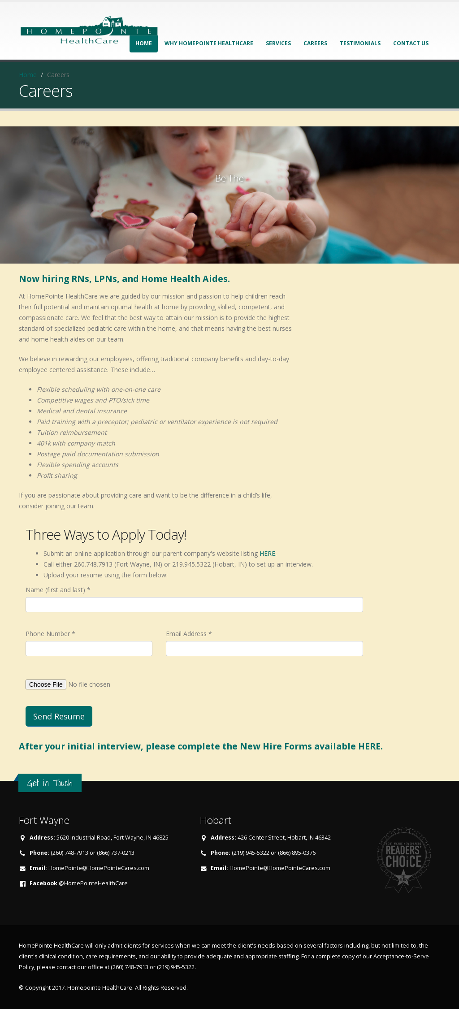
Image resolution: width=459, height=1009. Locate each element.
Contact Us (411, 43)
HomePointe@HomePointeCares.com (98, 868)
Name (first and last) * (58, 589)
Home (28, 74)
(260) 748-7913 (129, 967)
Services (278, 43)
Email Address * (189, 633)
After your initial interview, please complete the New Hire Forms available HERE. (201, 746)
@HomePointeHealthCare (93, 883)
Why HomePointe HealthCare (209, 43)
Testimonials (360, 43)
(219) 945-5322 (176, 967)
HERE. (268, 553)
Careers (315, 43)
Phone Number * (50, 633)
